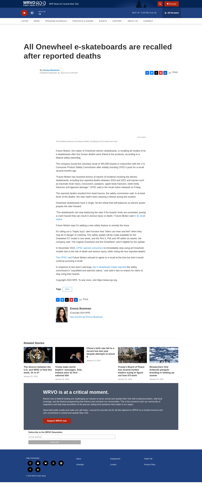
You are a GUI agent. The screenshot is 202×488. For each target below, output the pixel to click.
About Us (133, 27)
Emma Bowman (51, 76)
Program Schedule (56, 27)
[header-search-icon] (161, 6)
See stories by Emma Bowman (86, 322)
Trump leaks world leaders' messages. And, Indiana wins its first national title (68, 377)
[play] (24, 18)
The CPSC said (64, 263)
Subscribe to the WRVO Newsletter (45, 438)
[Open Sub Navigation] (30, 27)
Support (117, 27)
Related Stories (34, 348)
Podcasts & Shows (82, 27)
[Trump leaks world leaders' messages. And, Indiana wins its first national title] (69, 361)
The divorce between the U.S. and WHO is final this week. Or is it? (38, 375)
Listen (24, 27)
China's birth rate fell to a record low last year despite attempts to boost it (101, 358)
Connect (148, 27)
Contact (113, 470)
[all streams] (171, 19)
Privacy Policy (149, 470)
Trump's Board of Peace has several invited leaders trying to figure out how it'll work (131, 377)
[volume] (32, 19)
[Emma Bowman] (62, 320)
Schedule (80, 470)
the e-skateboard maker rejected (110, 273)
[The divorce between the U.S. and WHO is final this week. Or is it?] (38, 361)
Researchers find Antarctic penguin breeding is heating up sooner (161, 377)
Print (175, 78)
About (78, 465)
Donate (174, 6)
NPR (67, 295)
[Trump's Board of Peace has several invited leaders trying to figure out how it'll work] (132, 361)
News (37, 27)
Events (103, 27)
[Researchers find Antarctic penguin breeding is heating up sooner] (163, 361)
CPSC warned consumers (89, 254)
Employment (115, 465)
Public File (148, 465)
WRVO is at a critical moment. (76, 398)
